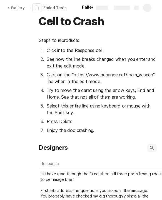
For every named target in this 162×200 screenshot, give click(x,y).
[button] (152, 148)
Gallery (16, 7)
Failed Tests (55, 7)
